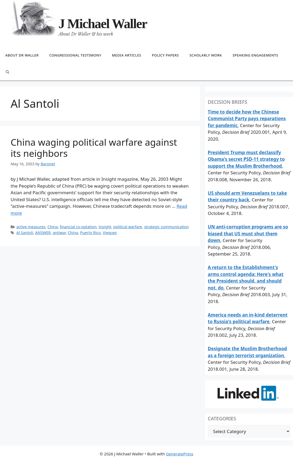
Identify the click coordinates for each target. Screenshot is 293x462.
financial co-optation (78, 226)
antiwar (59, 232)
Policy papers (165, 55)
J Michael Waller (102, 23)
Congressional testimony (75, 55)
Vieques (110, 232)
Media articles (126, 55)
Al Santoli (24, 232)
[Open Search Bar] (7, 72)
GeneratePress (179, 453)
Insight (105, 226)
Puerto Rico (90, 232)
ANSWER (43, 232)
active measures (31, 226)
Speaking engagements (255, 55)
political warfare (127, 226)
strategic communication (166, 226)
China (53, 226)
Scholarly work (205, 55)
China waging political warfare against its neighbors (94, 147)
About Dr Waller (22, 55)
